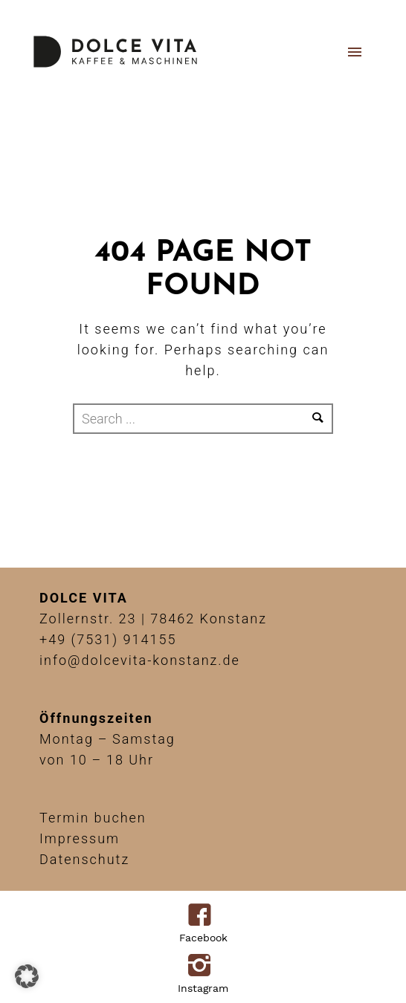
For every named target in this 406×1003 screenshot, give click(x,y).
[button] (27, 976)
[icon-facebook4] (203, 916)
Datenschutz (84, 859)
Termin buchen (92, 817)
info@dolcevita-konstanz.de (139, 660)
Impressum (79, 838)
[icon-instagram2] (203, 966)
